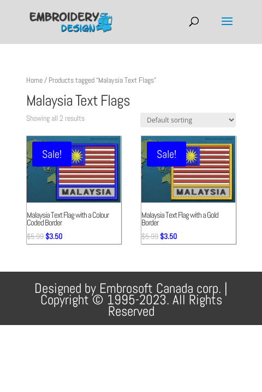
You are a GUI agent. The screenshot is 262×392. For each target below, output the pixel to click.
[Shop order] (188, 120)
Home (34, 80)
